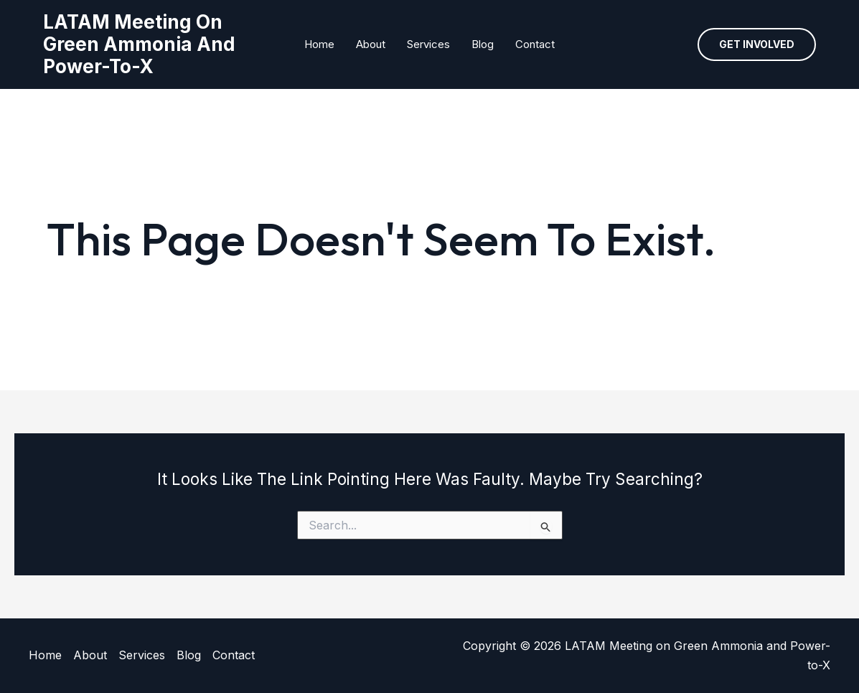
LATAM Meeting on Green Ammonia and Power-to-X (139, 44)
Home (319, 44)
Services (428, 44)
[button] (757, 44)
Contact (535, 44)
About (370, 44)
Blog (482, 44)
